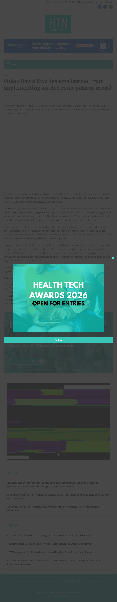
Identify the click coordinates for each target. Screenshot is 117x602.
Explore (59, 340)
